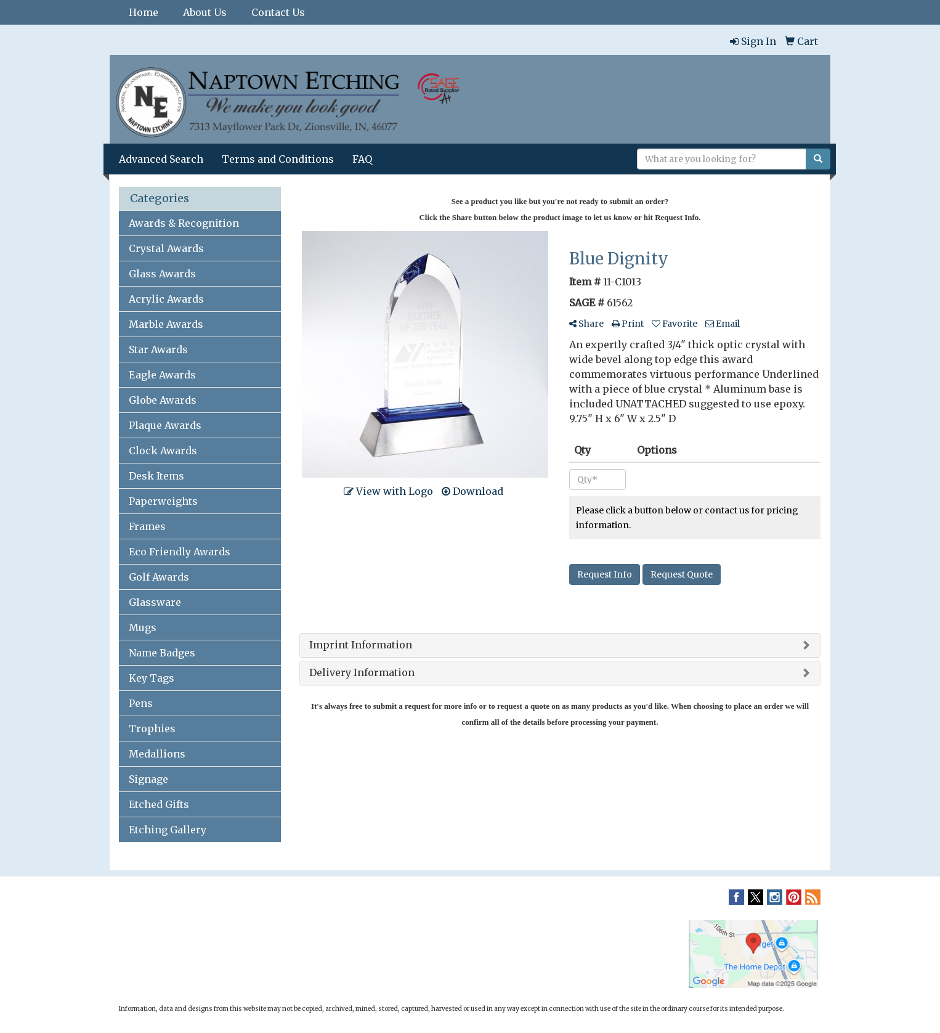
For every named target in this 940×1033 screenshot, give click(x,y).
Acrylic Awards (166, 299)
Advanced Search (161, 159)
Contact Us (278, 12)
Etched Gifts (159, 804)
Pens (141, 703)
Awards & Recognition (184, 223)
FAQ (362, 159)
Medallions (157, 754)
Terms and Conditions (278, 159)
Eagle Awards (162, 375)
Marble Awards (166, 324)
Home (143, 12)
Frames (147, 526)
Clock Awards (163, 450)
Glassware (155, 602)
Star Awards (158, 349)
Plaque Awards (165, 425)
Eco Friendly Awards (179, 551)
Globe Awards (163, 400)
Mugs (142, 627)
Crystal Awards (166, 248)
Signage (148, 779)
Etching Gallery (167, 829)
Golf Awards (159, 577)
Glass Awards (162, 273)
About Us (205, 12)
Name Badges (162, 653)
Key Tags (151, 678)
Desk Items (156, 476)
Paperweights (163, 501)
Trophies (152, 728)
